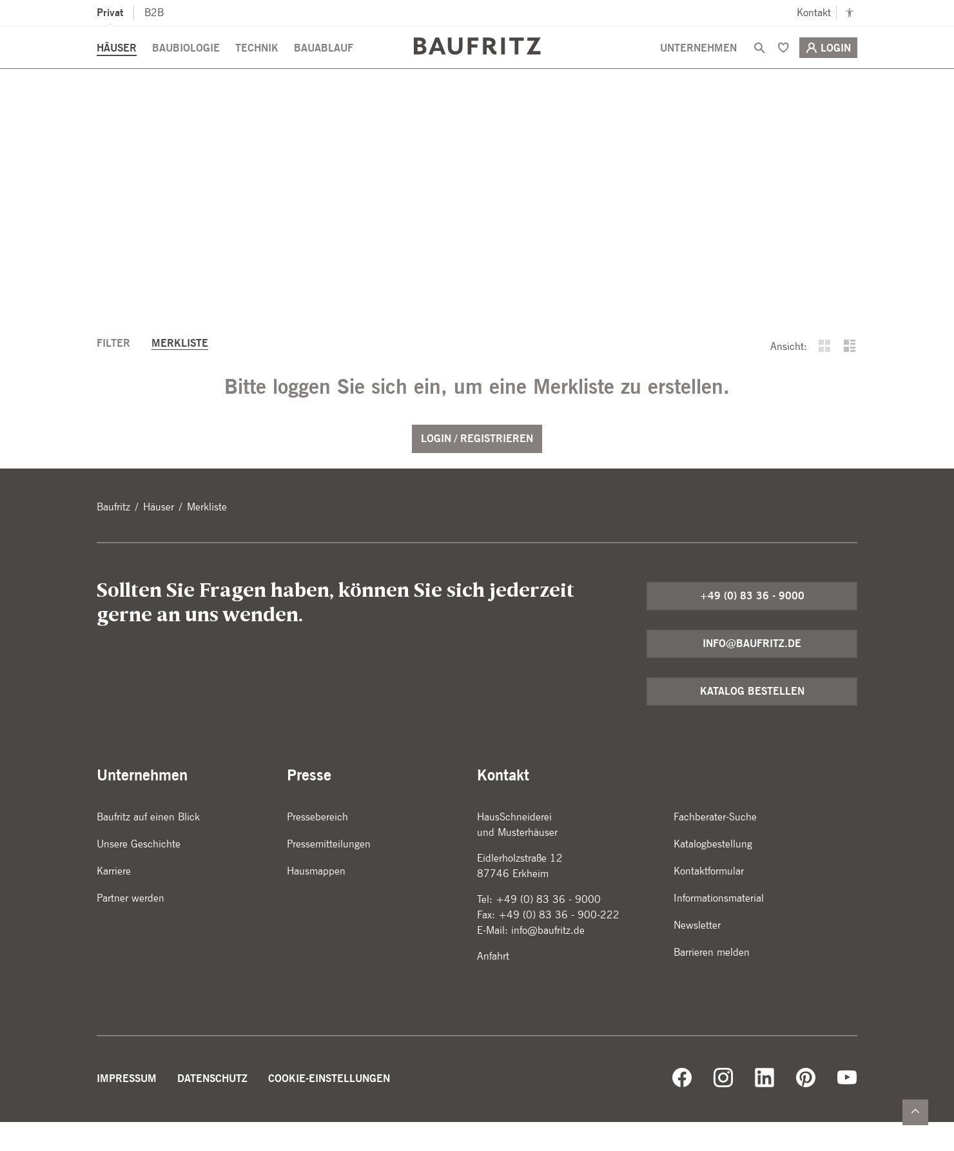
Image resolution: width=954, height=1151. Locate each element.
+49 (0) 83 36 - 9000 (751, 625)
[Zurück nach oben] (915, 1112)
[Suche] (759, 65)
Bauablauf (323, 65)
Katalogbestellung (713, 873)
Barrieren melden (712, 981)
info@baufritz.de (752, 672)
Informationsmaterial (719, 927)
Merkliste (179, 372)
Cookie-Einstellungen (329, 1107)
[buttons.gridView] (824, 376)
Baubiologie (186, 65)
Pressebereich (317, 846)
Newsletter (697, 954)
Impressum (127, 1107)
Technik (256, 65)
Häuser (117, 65)
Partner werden (130, 927)
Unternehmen (698, 65)
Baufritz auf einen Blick (148, 846)
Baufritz (113, 536)
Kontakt (814, 12)
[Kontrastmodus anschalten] (849, 13)
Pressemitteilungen (329, 873)
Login (828, 65)
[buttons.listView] (849, 376)
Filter (115, 372)
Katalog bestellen (752, 720)
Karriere (114, 900)
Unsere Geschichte (138, 873)
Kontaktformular (709, 900)
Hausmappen (316, 900)
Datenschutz (212, 1107)
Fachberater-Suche (715, 846)
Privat (110, 12)
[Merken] (783, 65)
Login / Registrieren (477, 467)
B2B (154, 12)
